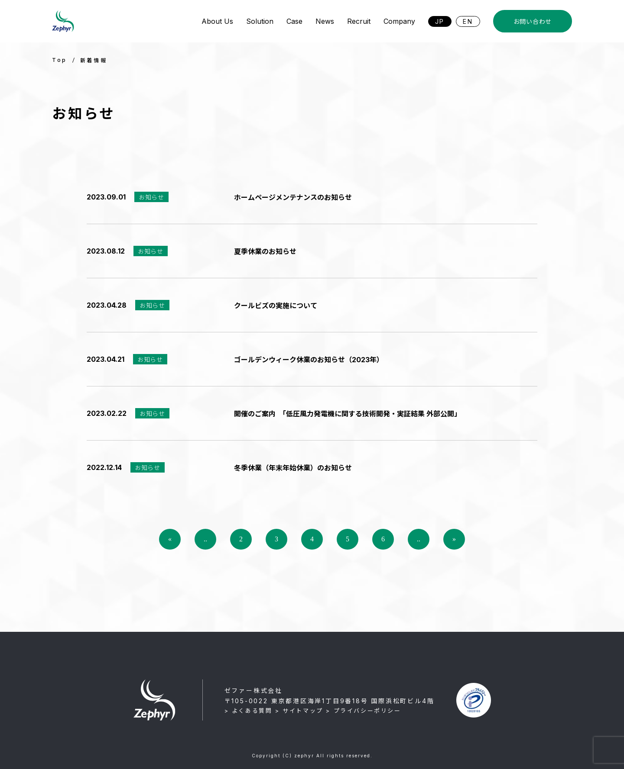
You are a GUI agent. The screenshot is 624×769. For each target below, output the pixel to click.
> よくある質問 (248, 710)
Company (399, 21)
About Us (217, 21)
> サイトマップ (299, 710)
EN (468, 21)
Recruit (358, 21)
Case (294, 21)
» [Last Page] (454, 539)
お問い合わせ (533, 21)
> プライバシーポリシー (363, 710)
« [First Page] (170, 539)
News (324, 21)
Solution (259, 21)
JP (440, 21)
